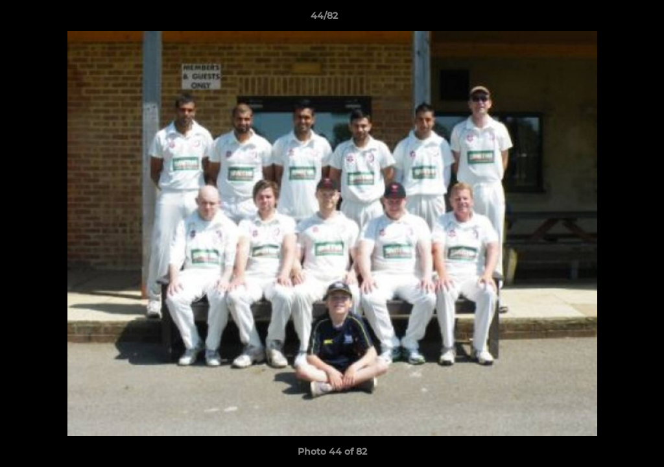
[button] (609, 19)
